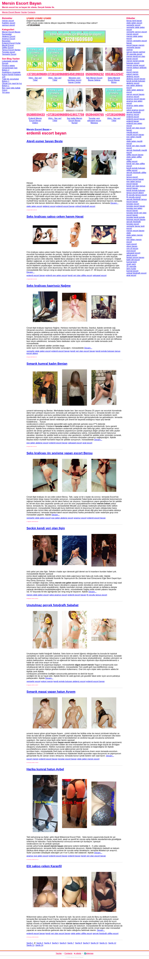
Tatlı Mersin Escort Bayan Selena (94, 79)
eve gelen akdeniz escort (37, 443)
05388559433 (35, 114)
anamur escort (80, 518)
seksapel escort (99, 275)
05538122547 (114, 74)
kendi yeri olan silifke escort (80, 275)
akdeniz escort (49, 206)
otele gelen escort (34, 206)
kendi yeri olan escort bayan (82, 351)
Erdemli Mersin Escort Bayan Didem (35, 120)
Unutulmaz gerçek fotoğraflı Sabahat (52, 605)
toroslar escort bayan (67, 759)
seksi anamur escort (58, 595)
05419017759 (75, 114)
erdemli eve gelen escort (56, 275)
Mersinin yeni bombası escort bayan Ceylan (74, 80)
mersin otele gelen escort (37, 595)
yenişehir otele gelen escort (38, 351)
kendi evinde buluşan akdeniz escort (69, 681)
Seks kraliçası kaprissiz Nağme (48, 285)
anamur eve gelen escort (37, 856)
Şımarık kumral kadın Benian (46, 363)
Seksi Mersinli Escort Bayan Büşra (114, 80)
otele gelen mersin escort (88, 759)
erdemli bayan (74, 856)
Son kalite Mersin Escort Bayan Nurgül (74, 120)
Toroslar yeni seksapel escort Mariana (94, 120)
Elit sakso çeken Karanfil (44, 866)
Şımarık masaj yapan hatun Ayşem (50, 691)
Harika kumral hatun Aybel (45, 769)
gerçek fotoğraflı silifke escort (105, 933)
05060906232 (95, 74)
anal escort (87, 443)
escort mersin (32, 759)
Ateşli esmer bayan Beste (44, 141)
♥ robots (77, 953)
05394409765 (95, 114)
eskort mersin (47, 681)
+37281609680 (36, 74)
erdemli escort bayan (65, 206)
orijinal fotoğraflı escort (85, 206)
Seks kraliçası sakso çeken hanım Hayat (54, 216)
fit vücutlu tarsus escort (97, 595)
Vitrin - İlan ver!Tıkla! (35, 79)
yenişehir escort (33, 681)
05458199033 (75, 74)
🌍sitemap (88, 953)
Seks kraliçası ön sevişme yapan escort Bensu (59, 453)
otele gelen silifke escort (81, 933)
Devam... (114, 203)
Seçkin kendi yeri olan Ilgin (45, 528)
